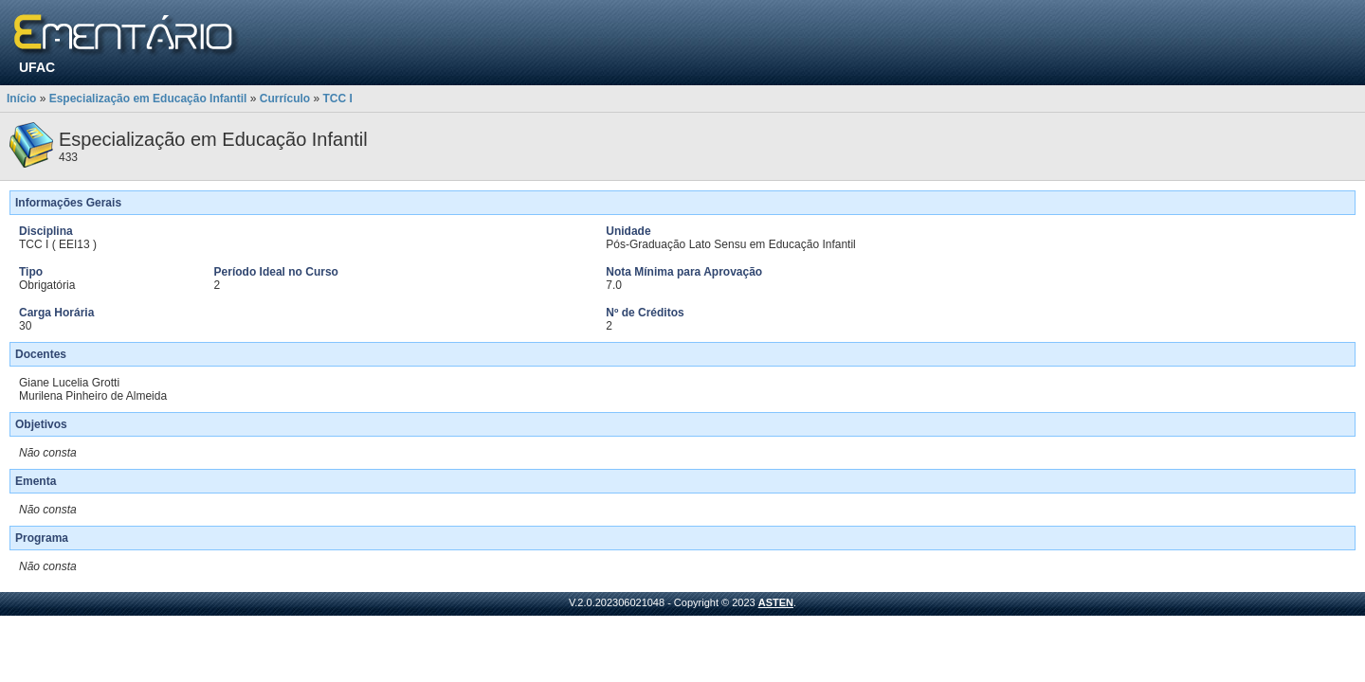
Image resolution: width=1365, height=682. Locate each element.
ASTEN (775, 602)
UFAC (37, 67)
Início (21, 98)
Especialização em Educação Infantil (148, 98)
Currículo (285, 98)
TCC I (337, 98)
